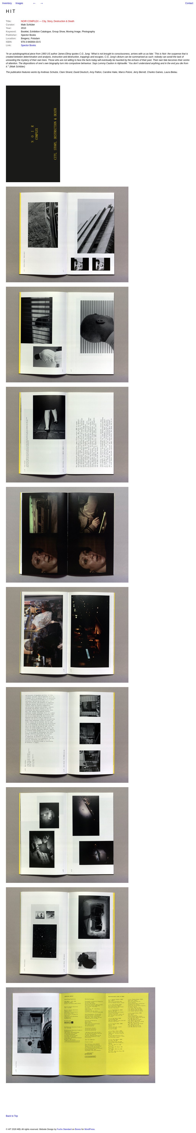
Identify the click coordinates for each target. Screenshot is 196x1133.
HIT (11, 11)
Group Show (58, 31)
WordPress (89, 1129)
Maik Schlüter (28, 24)
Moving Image (73, 31)
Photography (88, 31)
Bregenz (25, 38)
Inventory (7, 3)
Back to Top (12, 1116)
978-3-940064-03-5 (31, 42)
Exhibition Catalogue (40, 31)
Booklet (25, 31)
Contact (189, 3)
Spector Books (28, 35)
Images (19, 3)
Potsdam (35, 38)
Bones (78, 1129)
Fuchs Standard (64, 1129)
